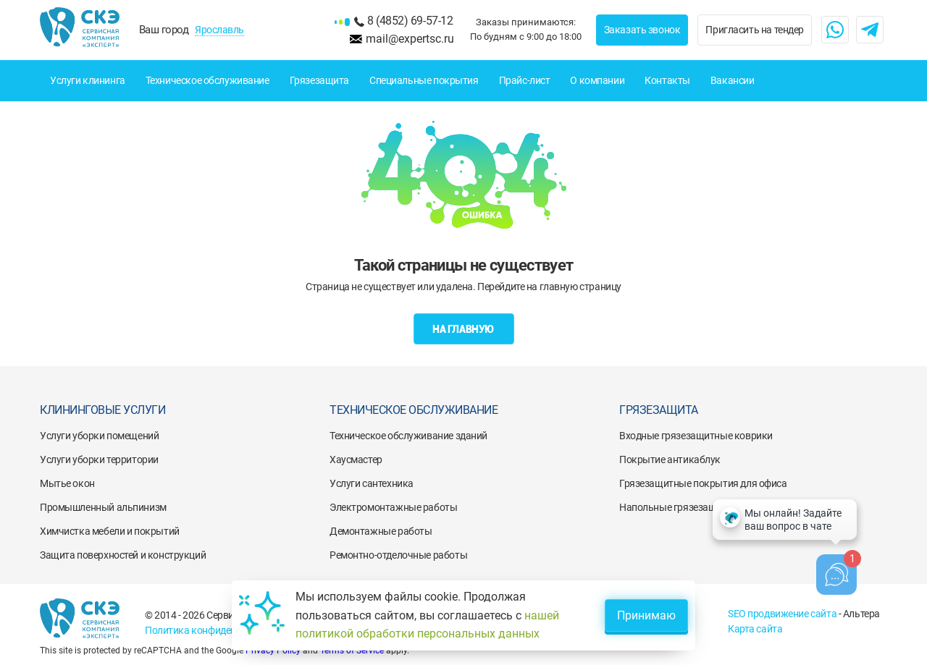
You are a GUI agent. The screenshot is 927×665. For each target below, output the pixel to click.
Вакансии (732, 80)
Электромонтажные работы (393, 507)
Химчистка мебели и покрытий (110, 531)
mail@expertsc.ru (410, 39)
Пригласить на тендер (754, 29)
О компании (597, 80)
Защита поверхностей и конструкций (123, 555)
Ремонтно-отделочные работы (398, 555)
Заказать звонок (642, 29)
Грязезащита (319, 80)
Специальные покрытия (424, 80)
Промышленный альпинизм (103, 507)
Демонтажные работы (381, 531)
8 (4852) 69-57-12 (410, 20)
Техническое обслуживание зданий (408, 435)
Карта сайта (755, 629)
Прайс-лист (524, 80)
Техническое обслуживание (207, 80)
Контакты (667, 80)
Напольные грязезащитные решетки (702, 507)
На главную (463, 329)
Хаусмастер (356, 459)
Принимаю (646, 615)
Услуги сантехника (372, 483)
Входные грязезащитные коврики (696, 435)
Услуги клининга (87, 80)
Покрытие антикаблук (670, 459)
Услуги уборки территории (99, 459)
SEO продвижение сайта (782, 613)
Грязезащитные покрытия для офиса (703, 483)
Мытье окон (67, 483)
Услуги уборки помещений (99, 435)
